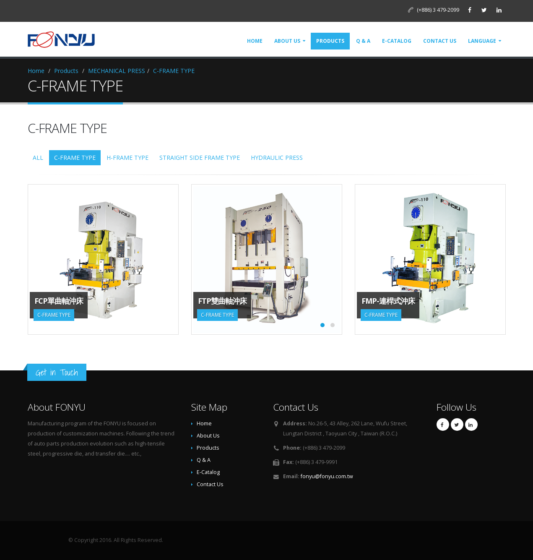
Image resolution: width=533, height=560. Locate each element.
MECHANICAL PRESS (116, 71)
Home (255, 40)
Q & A (363, 40)
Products (330, 40)
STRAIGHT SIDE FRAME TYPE (199, 157)
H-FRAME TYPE (127, 157)
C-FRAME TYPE (174, 71)
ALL (38, 157)
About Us (287, 40)
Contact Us (439, 40)
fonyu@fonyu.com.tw (327, 476)
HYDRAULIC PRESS (277, 157)
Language (482, 40)
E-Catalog (396, 40)
